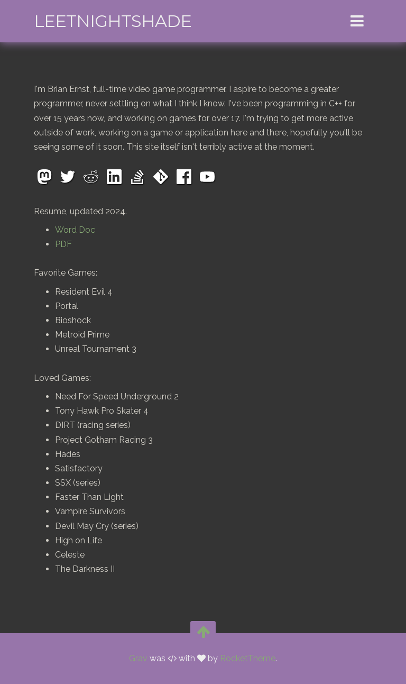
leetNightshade (112, 21)
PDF (63, 244)
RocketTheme (247, 658)
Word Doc (75, 230)
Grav (138, 658)
